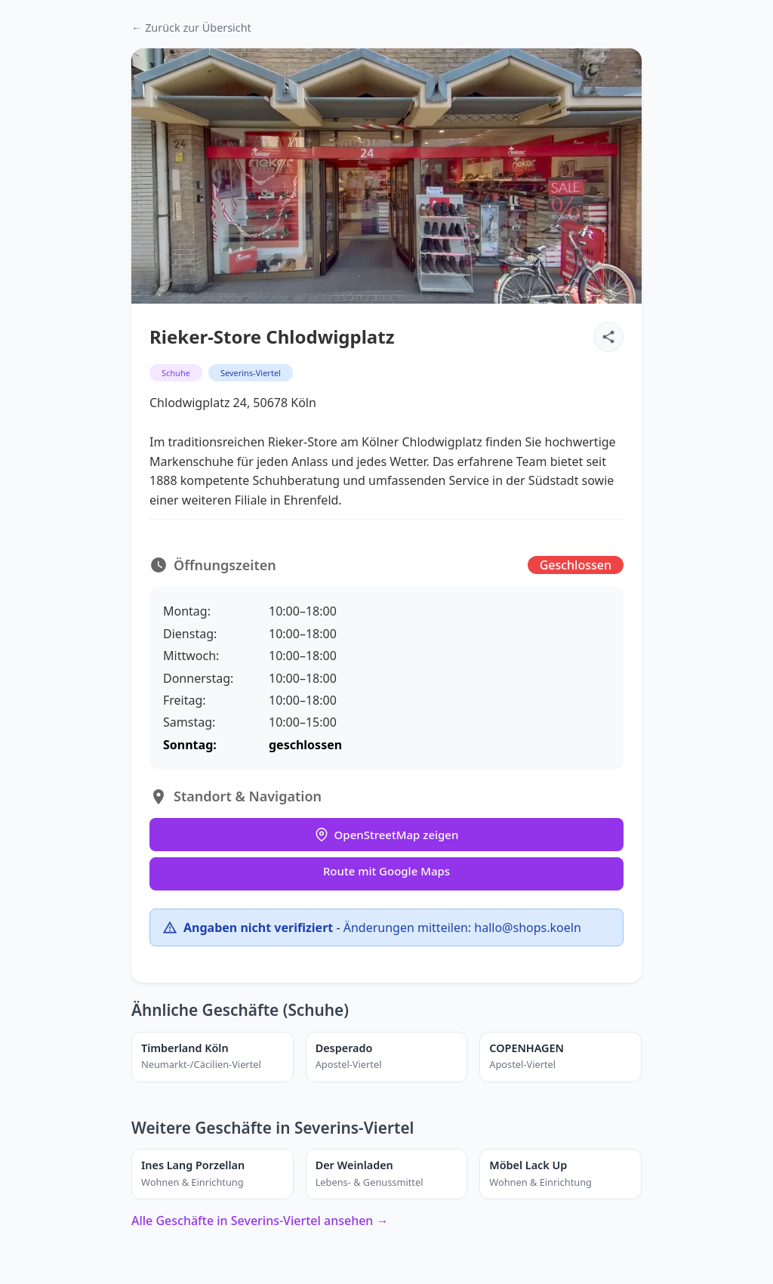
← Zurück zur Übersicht (191, 27)
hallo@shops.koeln (527, 927)
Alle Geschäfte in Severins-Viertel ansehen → (260, 1220)
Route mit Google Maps (386, 870)
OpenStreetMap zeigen (387, 834)
